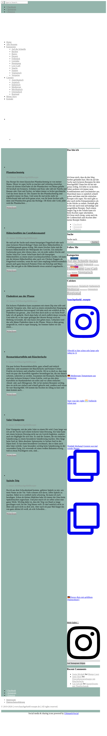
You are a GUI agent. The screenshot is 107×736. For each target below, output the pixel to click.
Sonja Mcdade (78, 674)
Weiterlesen (11, 207)
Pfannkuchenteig (15, 172)
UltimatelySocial (71, 713)
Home (8, 42)
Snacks (15, 68)
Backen (15, 51)
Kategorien (11, 47)
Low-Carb (16, 66)
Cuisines (10, 77)
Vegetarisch (17, 73)
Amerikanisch (17, 80)
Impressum (11, 700)
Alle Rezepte (11, 44)
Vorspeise (16, 75)
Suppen (15, 70)
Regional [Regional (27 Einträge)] (74, 293)
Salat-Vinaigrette (15, 419)
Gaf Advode (77, 684)
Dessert (15, 56)
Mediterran (16, 87)
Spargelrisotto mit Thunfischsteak (85, 685)
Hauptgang (16, 63)
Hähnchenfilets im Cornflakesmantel (25, 233)
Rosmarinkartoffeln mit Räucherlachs (26, 356)
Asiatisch (16, 82)
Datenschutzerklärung (15, 702)
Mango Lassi (93, 674)
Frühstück (16, 58)
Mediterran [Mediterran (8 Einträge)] (73, 289)
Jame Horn (77, 676)
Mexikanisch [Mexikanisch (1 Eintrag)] (83, 289)
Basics (14, 54)
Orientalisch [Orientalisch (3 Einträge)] (93, 289)
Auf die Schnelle (19, 49)
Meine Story (11, 96)
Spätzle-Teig (12, 480)
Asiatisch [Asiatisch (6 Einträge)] (84, 286)
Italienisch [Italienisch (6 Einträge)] (94, 286)
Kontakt (9, 99)
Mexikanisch (17, 89)
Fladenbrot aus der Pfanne (20, 296)
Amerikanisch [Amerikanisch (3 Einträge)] (73, 286)
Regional (15, 94)
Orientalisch (17, 92)
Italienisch (16, 85)
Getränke (15, 61)
